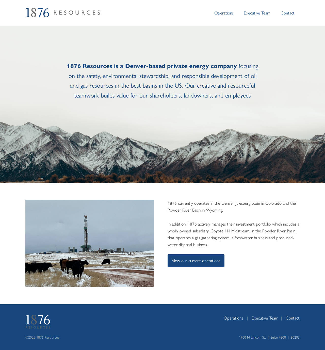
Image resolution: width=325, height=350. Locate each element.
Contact (288, 13)
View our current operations (196, 260)
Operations (224, 13)
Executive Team (257, 13)
